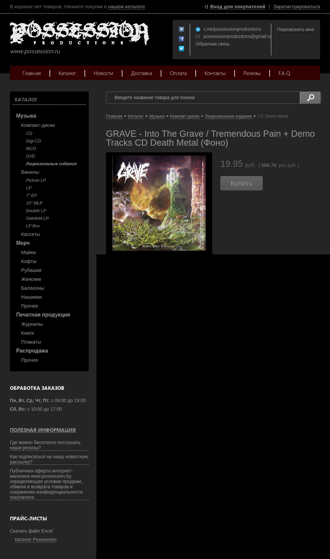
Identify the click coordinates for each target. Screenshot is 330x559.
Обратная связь (213, 44)
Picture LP (36, 180)
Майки (28, 252)
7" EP (31, 195)
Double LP (36, 210)
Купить (241, 183)
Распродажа (32, 351)
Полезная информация (43, 430)
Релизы (252, 72)
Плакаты (31, 342)
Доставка (141, 72)
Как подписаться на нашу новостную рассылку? (49, 459)
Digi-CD (33, 140)
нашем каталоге (126, 6)
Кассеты (30, 234)
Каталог (67, 72)
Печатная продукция (43, 314)
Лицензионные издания (51, 163)
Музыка (26, 116)
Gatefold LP (37, 218)
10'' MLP (34, 203)
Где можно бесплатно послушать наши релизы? (45, 445)
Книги (27, 333)
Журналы (32, 324)
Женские (31, 279)
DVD (30, 156)
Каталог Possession (35, 539)
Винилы (30, 172)
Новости (103, 72)
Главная (31, 72)
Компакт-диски (38, 125)
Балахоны (32, 288)
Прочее (29, 306)
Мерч (23, 243)
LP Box (33, 225)
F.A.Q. (285, 72)
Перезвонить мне (295, 29)
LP (28, 187)
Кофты (29, 261)
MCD (31, 148)
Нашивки (31, 297)
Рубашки (31, 270)
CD (29, 133)
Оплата (178, 72)
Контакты (215, 72)
